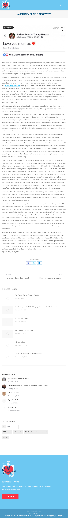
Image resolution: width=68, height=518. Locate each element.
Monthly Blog (8, 27)
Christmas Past (20, 342)
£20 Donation (29, 432)
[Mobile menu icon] (64, 5)
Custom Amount (41, 432)
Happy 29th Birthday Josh (24, 330)
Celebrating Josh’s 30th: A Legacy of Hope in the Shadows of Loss (37, 307)
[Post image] (7, 298)
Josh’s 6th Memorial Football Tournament (29, 354)
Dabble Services (36, 511)
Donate (5, 437)
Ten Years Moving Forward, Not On (27, 295)
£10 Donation (18, 432)
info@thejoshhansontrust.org (11, 490)
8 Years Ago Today (21, 318)
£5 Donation (7, 432)
